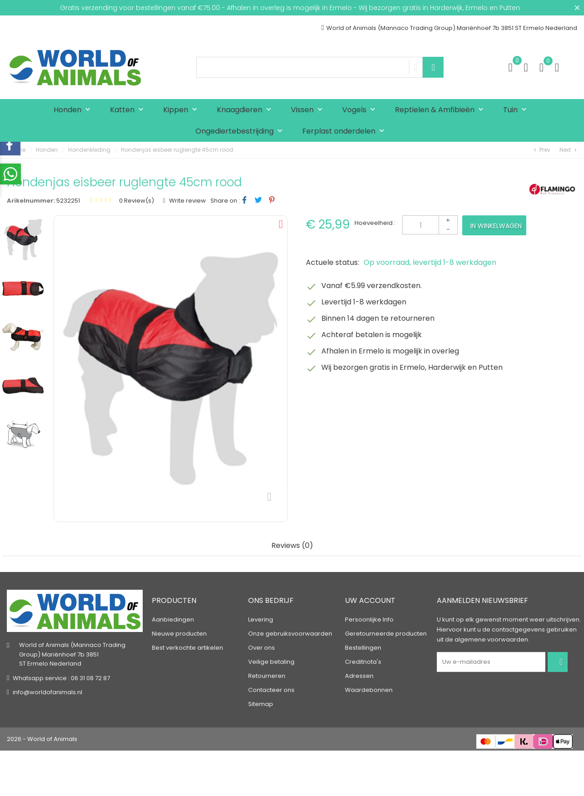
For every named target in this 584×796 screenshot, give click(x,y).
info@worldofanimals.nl (47, 692)
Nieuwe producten (179, 633)
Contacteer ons (271, 690)
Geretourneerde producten (386, 633)
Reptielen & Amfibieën (441, 110)
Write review (187, 200)
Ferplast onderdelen (345, 131)
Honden (74, 110)
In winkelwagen (496, 225)
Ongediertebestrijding (241, 131)
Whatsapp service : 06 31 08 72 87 (61, 678)
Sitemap (260, 704)
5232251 (68, 200)
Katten (129, 110)
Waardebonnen (369, 690)
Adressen (359, 676)
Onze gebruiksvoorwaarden (290, 633)
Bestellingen (363, 647)
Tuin (517, 110)
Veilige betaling (271, 661)
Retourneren (266, 676)
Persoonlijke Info (369, 619)
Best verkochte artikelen (187, 647)
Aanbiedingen (173, 619)
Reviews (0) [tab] (292, 546)
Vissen (309, 110)
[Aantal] (430, 225)
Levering (260, 619)
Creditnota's (363, 661)
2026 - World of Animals (42, 739)
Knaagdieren (246, 110)
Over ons (261, 647)
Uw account (370, 600)
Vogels (360, 110)
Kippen (182, 110)
